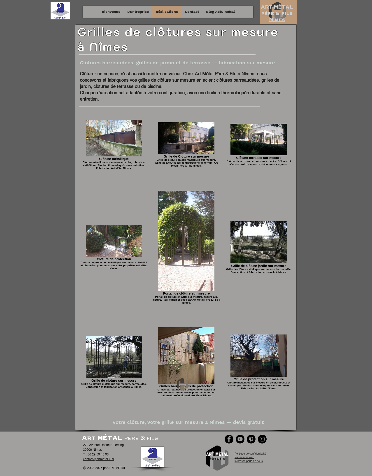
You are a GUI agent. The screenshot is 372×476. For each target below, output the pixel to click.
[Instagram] (262, 439)
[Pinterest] (251, 439)
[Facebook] (229, 439)
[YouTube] (240, 439)
